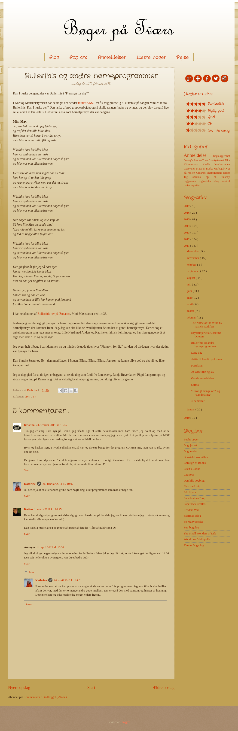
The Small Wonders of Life (200, 533)
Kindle (208, 164)
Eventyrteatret (217, 160)
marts (191, 310)
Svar (27, 470)
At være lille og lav (202, 371)
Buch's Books (192, 468)
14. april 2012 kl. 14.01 (68, 580)
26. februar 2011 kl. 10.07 (58, 483)
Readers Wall (191, 510)
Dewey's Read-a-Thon (196, 160)
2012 (187, 239)
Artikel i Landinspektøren (206, 359)
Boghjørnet (190, 445)
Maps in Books (205, 168)
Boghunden (190, 451)
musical (226, 181)
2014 (187, 225)
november (193, 258)
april (190, 304)
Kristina (29, 425)
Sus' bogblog (191, 527)
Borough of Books (195, 462)
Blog (54, 57)
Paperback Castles (194, 504)
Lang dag (196, 352)
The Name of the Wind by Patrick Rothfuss (206, 324)
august (191, 277)
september (193, 271)
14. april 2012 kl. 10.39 (50, 547)
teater (187, 185)
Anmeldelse (198, 155)
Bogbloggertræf (221, 156)
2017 (187, 206)
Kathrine (30, 483)
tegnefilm (195, 185)
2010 (187, 417)
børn (28, 396)
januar (191, 409)
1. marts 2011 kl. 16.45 (48, 509)
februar (191, 317)
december (193, 251)
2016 (187, 212)
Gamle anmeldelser (202, 378)
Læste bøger (151, 57)
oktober (192, 264)
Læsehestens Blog (194, 498)
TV (34, 396)
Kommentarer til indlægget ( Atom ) (45, 697)
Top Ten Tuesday (217, 177)
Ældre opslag (163, 687)
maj (189, 297)
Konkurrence (222, 164)
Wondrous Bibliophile (197, 539)
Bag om (78, 57)
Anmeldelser (112, 57)
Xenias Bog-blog (194, 545)
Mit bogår (220, 168)
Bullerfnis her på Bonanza (53, 313)
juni (189, 291)
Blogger (125, 722)
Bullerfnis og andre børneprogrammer (203, 344)
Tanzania (197, 177)
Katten (28, 509)
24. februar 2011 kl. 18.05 (51, 425)
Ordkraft (201, 172)
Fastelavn (196, 365)
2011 (187, 245)
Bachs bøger (191, 439)
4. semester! (198, 401)
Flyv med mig (192, 486)
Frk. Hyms (190, 492)
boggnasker (191, 181)
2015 (187, 219)
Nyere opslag (19, 687)
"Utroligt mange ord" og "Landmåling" (205, 392)
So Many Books (193, 521)
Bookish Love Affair (196, 457)
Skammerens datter (218, 172)
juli (189, 284)
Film (227, 160)
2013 (187, 232)
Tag (187, 177)
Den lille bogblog (194, 480)
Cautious (189, 474)
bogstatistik (206, 181)
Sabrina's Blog (192, 515)
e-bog (217, 181)
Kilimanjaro (193, 164)
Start (91, 687)
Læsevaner (190, 168)
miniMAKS (85, 103)
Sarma (195, 384)
